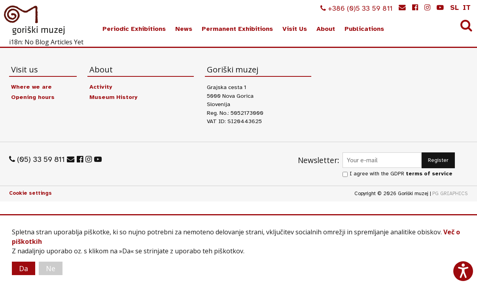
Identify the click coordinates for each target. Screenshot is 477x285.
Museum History (113, 97)
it (467, 7)
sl (454, 7)
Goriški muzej (35, 20)
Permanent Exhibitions (237, 29)
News (183, 29)
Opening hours (33, 97)
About (325, 29)
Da (23, 268)
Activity (100, 86)
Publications (364, 29)
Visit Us (294, 29)
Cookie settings (30, 193)
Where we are (31, 86)
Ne (50, 268)
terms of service (429, 173)
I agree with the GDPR (401, 173)
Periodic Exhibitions (134, 29)
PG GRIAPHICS (450, 193)
